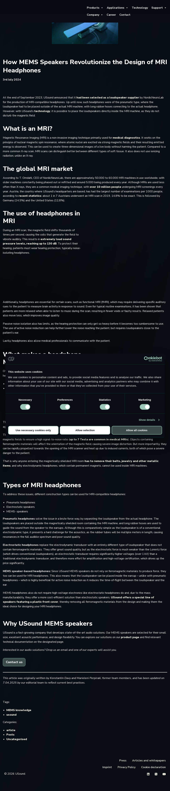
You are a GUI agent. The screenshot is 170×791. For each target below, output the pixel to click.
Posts (10, 735)
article (10, 730)
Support (159, 7)
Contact (124, 15)
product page (130, 637)
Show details (147, 419)
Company (95, 14)
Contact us (14, 662)
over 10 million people (105, 187)
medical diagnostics (126, 138)
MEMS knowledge (18, 710)
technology (42, 111)
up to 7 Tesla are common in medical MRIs (99, 439)
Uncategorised (16, 739)
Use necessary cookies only (33, 430)
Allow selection (85, 430)
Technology (140, 8)
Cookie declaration (153, 767)
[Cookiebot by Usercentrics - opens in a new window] (146, 359)
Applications (117, 7)
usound (11, 715)
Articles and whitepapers (149, 760)
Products (95, 7)
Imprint (107, 767)
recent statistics (30, 196)
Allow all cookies (137, 430)
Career (111, 15)
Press (122, 760)
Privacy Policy (127, 767)
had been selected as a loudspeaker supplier (107, 98)
